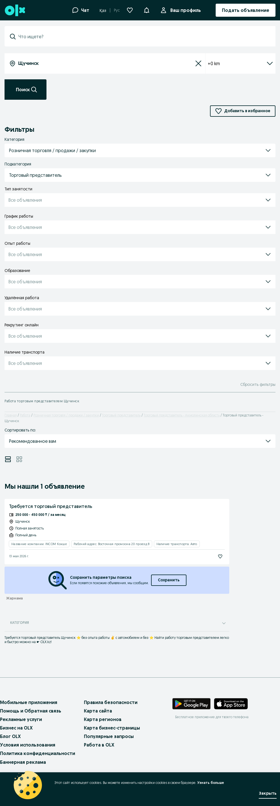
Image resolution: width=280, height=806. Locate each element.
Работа (25, 415)
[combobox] (143, 36)
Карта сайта (98, 711)
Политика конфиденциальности (37, 753)
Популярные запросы (109, 736)
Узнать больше (210, 783)
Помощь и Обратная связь (30, 711)
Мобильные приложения (28, 702)
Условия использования (27, 745)
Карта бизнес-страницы (112, 728)
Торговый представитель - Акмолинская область (182, 415)
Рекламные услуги (21, 719)
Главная (11, 415)
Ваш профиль (184, 10)
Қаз (102, 10)
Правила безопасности (110, 702)
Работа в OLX (99, 745)
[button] (146, 9)
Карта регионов (103, 719)
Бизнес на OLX (16, 728)
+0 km (240, 63)
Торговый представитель (121, 415)
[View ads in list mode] (8, 459)
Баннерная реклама (23, 762)
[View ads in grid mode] (19, 459)
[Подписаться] (220, 556)
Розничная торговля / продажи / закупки (66, 415)
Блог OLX (10, 736)
